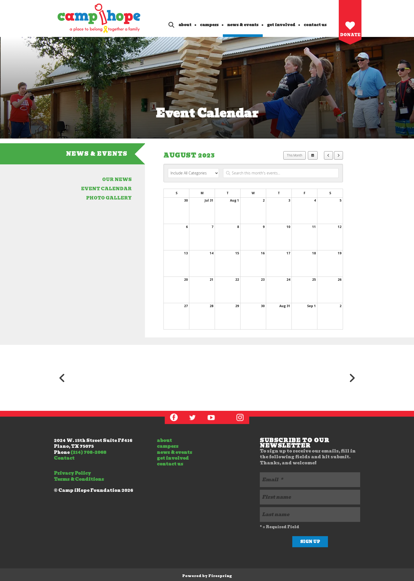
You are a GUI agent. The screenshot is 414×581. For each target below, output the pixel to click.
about (184, 25)
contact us (315, 25)
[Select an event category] (193, 173)
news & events (242, 25)
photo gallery (109, 198)
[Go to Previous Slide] (62, 377)
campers (209, 25)
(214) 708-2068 (88, 452)
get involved (281, 25)
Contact (64, 458)
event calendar (106, 188)
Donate (350, 35)
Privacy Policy (72, 473)
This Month (294, 155)
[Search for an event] (280, 173)
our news (117, 179)
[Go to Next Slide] (352, 377)
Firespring (220, 576)
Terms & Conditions (79, 479)
